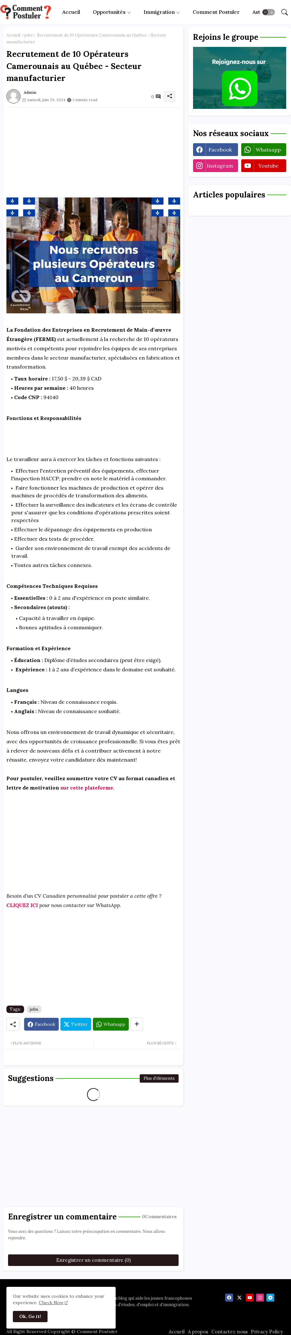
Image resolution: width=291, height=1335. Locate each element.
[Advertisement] (93, 152)
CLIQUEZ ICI (22, 905)
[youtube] (250, 1298)
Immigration (159, 12)
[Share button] (136, 1024)
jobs (28, 35)
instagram (220, 165)
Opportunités (109, 12)
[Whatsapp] (111, 1024)
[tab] (71, 12)
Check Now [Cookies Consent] (51, 1302)
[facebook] (229, 1298)
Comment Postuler (216, 12)
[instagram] (260, 1298)
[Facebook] (41, 1024)
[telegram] (270, 1298)
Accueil (71, 12)
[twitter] (239, 1298)
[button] (268, 12)
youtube (268, 165)
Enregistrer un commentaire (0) (93, 1260)
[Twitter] (75, 1024)
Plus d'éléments (159, 1078)
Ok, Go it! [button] (30, 1316)
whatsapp (268, 149)
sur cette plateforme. (87, 787)
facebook (220, 149)
